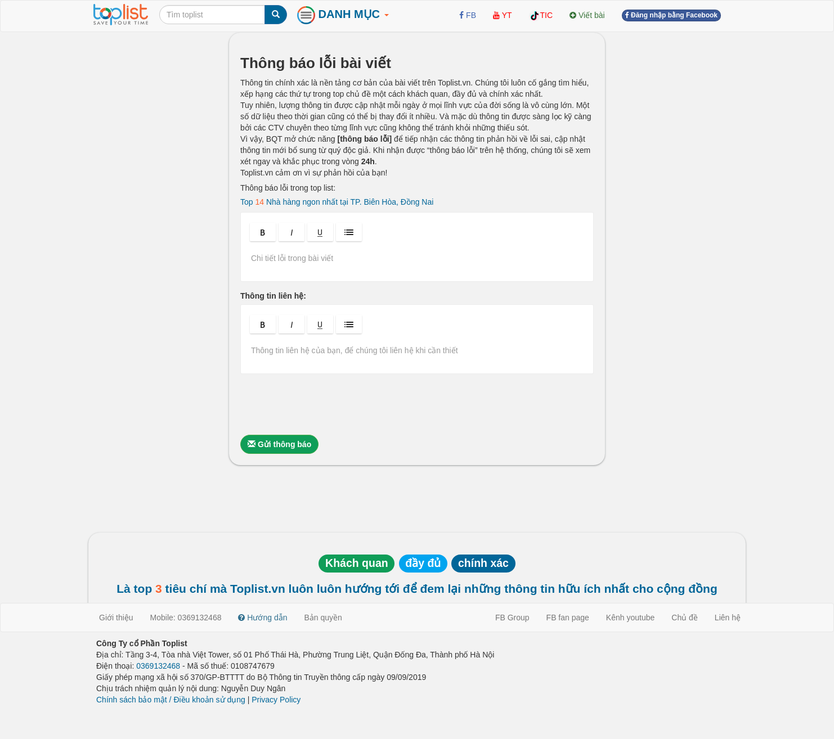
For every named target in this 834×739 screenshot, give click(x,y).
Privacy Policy (276, 699)
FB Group (512, 617)
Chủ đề (684, 617)
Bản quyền (323, 617)
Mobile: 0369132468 (186, 617)
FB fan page (567, 617)
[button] (263, 232)
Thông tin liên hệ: (273, 295)
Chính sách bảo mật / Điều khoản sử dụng (170, 699)
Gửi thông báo (279, 444)
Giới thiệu (116, 617)
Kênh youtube (630, 617)
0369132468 (158, 665)
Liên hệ (728, 617)
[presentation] (325, 404)
